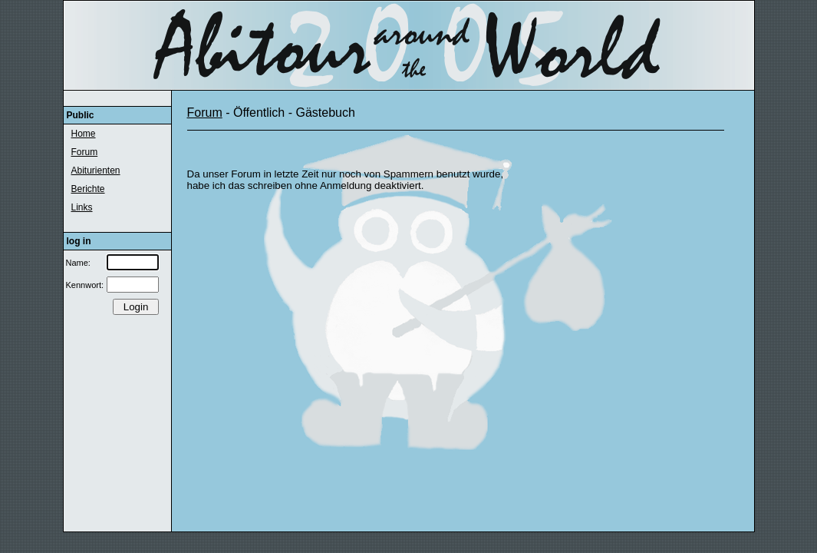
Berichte (88, 189)
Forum (84, 152)
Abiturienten (95, 170)
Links (82, 207)
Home (83, 133)
